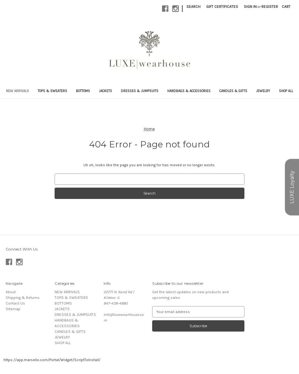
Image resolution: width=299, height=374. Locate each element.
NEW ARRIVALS (17, 91)
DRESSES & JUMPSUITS (139, 91)
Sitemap (13, 309)
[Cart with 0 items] (286, 6)
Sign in (250, 6)
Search (193, 6)
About (11, 292)
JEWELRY (263, 91)
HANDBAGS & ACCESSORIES (189, 91)
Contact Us (15, 303)
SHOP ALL (286, 91)
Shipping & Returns (23, 297)
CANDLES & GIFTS (233, 91)
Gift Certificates (222, 6)
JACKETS (105, 91)
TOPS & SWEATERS (52, 91)
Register (269, 6)
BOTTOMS (83, 91)
